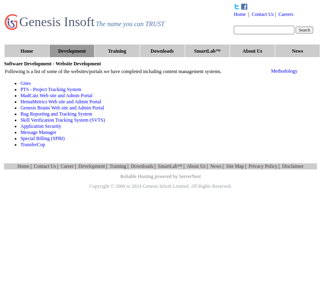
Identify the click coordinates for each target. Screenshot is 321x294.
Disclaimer (293, 166)
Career (67, 166)
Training (117, 166)
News (215, 166)
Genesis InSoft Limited (165, 186)
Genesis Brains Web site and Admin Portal (62, 108)
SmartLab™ (170, 166)
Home (240, 14)
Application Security (40, 126)
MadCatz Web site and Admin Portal (56, 95)
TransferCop (32, 144)
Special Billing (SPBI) (42, 138)
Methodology (284, 71)
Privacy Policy (263, 166)
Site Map (235, 166)
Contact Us (263, 14)
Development (92, 166)
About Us (196, 166)
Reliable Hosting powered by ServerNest (160, 176)
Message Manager (38, 132)
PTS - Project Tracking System (50, 89)
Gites (25, 83)
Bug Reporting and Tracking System (56, 114)
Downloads (142, 166)
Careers (286, 14)
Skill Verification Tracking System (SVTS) (62, 120)
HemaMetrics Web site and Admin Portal (60, 102)
